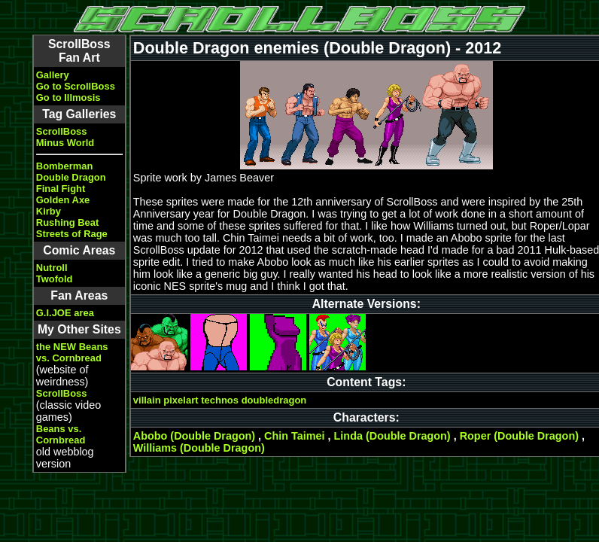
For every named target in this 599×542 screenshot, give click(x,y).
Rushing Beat (67, 222)
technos (220, 400)
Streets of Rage (72, 233)
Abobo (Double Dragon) (194, 436)
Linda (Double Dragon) (392, 436)
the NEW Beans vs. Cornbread (72, 352)
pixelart (180, 400)
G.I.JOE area (65, 312)
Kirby (48, 211)
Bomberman (64, 166)
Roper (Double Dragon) (519, 436)
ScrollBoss (61, 131)
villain (147, 400)
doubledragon (274, 400)
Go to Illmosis (68, 97)
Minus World (65, 142)
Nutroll (52, 267)
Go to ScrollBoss (75, 86)
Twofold (54, 279)
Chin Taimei (294, 436)
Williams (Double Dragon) (199, 448)
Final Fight (60, 188)
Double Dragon (71, 177)
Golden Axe (63, 200)
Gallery (52, 75)
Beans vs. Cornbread (61, 434)
